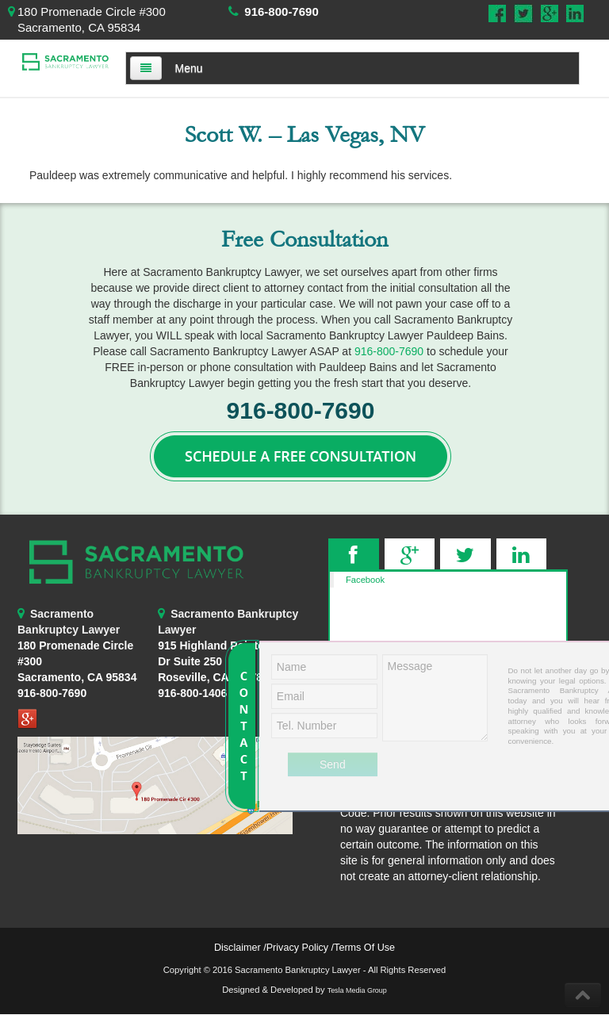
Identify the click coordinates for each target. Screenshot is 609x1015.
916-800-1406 (192, 693)
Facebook (365, 579)
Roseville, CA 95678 (211, 661)
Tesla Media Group (357, 990)
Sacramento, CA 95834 (76, 677)
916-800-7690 (281, 11)
